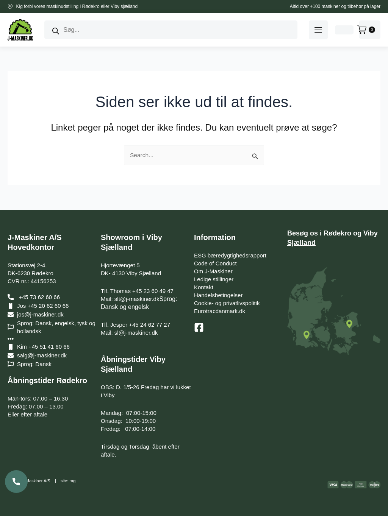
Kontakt (203, 287)
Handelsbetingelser (218, 295)
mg (72, 481)
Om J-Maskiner (213, 271)
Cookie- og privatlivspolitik (227, 303)
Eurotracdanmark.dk (219, 311)
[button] (318, 30)
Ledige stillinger (213, 279)
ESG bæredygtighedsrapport (230, 255)
